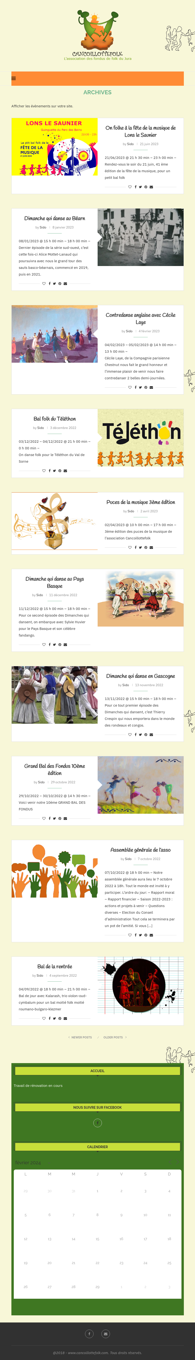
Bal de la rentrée (54, 966)
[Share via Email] (151, 187)
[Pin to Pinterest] (145, 187)
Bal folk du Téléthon (54, 419)
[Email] (105, 1334)
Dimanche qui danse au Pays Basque (54, 583)
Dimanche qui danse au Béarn (54, 218)
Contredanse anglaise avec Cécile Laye (140, 319)
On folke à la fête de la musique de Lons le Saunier (140, 132)
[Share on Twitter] (140, 187)
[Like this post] (130, 187)
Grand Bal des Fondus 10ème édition (54, 770)
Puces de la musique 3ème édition (140, 502)
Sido (130, 144)
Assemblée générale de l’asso (140, 850)
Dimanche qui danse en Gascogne (140, 676)
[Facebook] (97, 1123)
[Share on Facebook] (136, 187)
